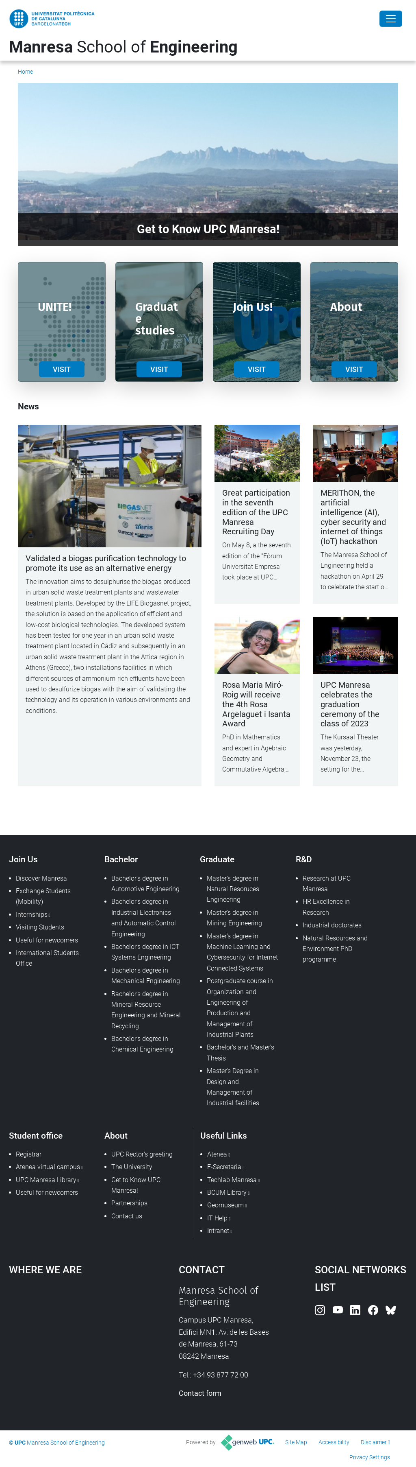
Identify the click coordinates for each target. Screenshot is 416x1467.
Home (25, 71)
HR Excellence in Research (326, 907)
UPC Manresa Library (46, 1180)
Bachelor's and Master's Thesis (240, 1052)
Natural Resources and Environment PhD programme (335, 949)
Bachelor (121, 859)
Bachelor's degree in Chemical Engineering (142, 1044)
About (116, 1135)
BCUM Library (227, 1192)
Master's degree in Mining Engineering (234, 918)
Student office (36, 1135)
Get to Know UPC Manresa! (135, 1185)
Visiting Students (40, 927)
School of (123, 47)
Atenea (217, 1154)
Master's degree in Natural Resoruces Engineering (233, 889)
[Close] (390, 19)
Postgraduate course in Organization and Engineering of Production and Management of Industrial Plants (240, 1007)
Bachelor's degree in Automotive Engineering (145, 884)
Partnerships (129, 1203)
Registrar (28, 1154)
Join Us (23, 859)
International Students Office (47, 958)
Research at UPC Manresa (327, 884)
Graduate (217, 859)
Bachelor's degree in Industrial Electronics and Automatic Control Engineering (143, 918)
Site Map (296, 1442)
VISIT (62, 369)
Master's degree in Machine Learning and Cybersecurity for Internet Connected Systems (242, 952)
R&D (304, 859)
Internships (32, 914)
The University (131, 1167)
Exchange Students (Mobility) (43, 896)
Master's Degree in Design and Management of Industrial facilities (233, 1087)
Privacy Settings (369, 1457)
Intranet (218, 1231)
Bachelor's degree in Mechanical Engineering (145, 975)
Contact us (126, 1216)
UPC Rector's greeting (142, 1154)
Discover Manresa (41, 878)
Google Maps (72, 1346)
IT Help (217, 1218)
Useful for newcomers (47, 940)
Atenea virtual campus (48, 1167)
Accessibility (333, 1442)
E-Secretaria (224, 1167)
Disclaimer (374, 1442)
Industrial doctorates (332, 925)
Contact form (200, 1393)
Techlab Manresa (232, 1180)
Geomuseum (225, 1205)
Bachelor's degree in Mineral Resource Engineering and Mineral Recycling (146, 1010)
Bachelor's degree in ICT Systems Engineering (145, 952)
